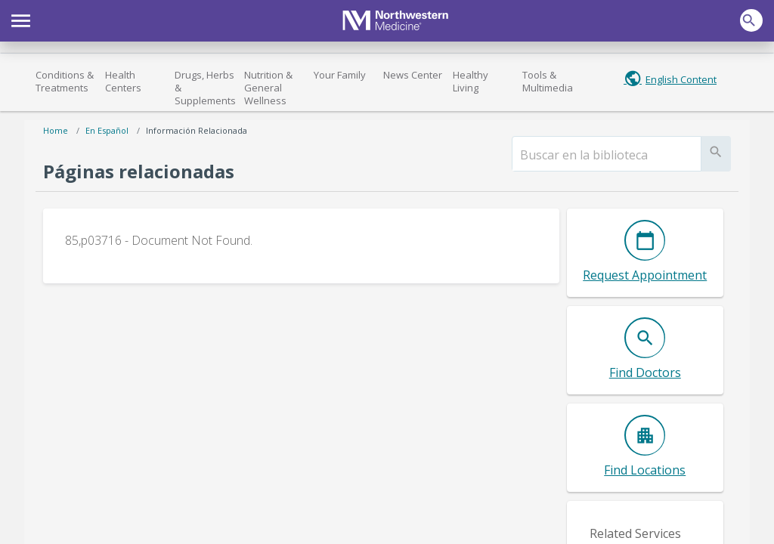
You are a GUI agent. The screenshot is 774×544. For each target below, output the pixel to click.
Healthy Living (470, 81)
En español (106, 130)
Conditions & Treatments (65, 81)
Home (55, 130)
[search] (606, 155)
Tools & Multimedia (547, 81)
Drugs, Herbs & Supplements (205, 87)
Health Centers (123, 81)
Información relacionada (196, 130)
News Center (412, 75)
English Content (681, 79)
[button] (21, 19)
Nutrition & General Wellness (268, 87)
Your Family (340, 75)
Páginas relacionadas (138, 171)
